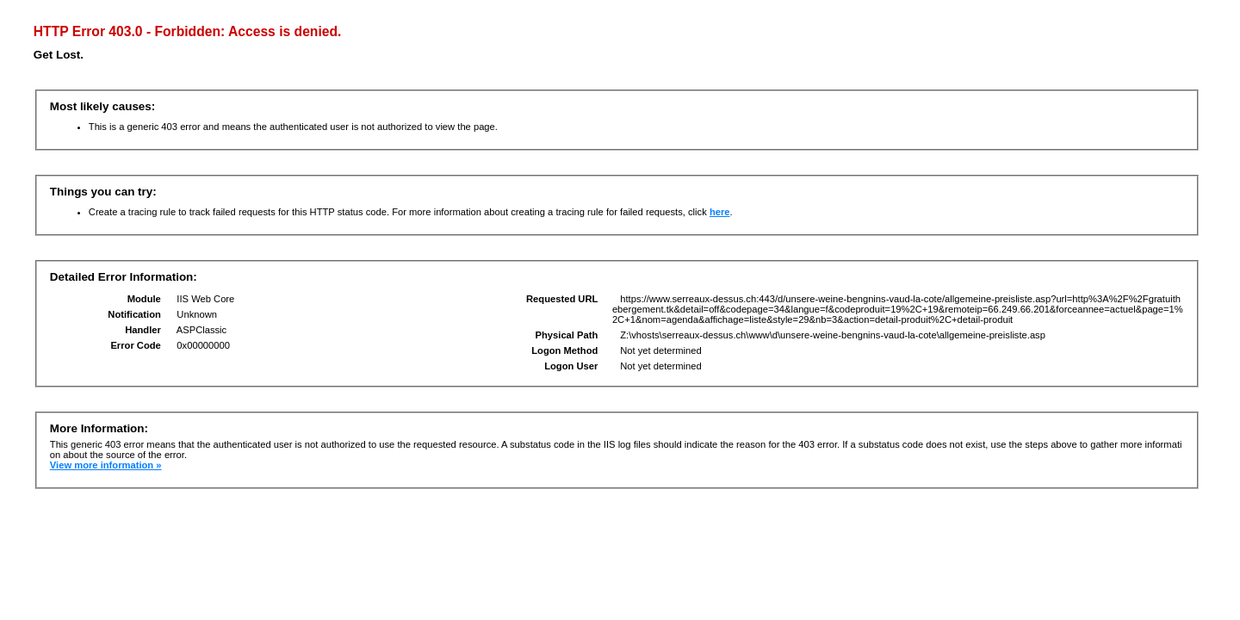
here (720, 212)
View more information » (106, 465)
